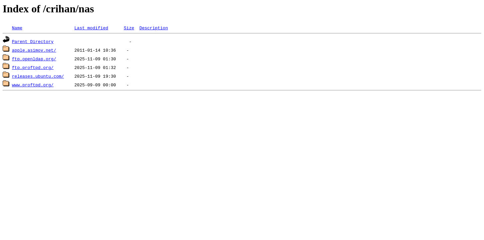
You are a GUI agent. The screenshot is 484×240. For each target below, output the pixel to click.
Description (153, 28)
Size (129, 28)
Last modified (91, 28)
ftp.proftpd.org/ (33, 67)
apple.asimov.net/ (34, 50)
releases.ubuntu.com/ (38, 76)
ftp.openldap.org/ (34, 59)
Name (17, 28)
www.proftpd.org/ (33, 85)
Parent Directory (33, 41)
